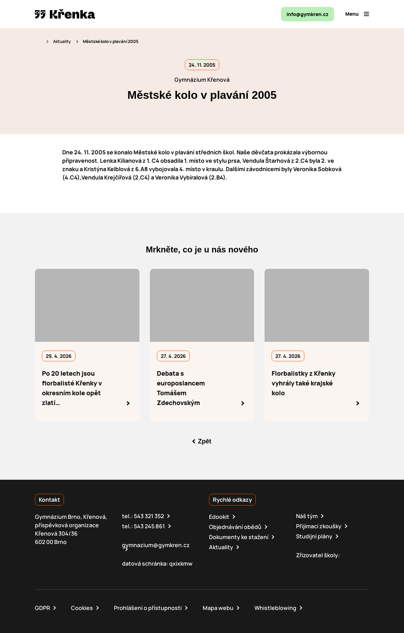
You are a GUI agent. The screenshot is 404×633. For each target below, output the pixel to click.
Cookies (82, 608)
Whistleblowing (275, 608)
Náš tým (307, 516)
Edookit (219, 517)
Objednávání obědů (235, 527)
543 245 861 (149, 526)
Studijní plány (314, 536)
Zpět (204, 441)
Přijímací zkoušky (318, 526)
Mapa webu (218, 608)
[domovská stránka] (65, 14)
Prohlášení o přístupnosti (148, 608)
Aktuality (62, 41)
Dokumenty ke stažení (238, 537)
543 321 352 (149, 516)
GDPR (42, 608)
